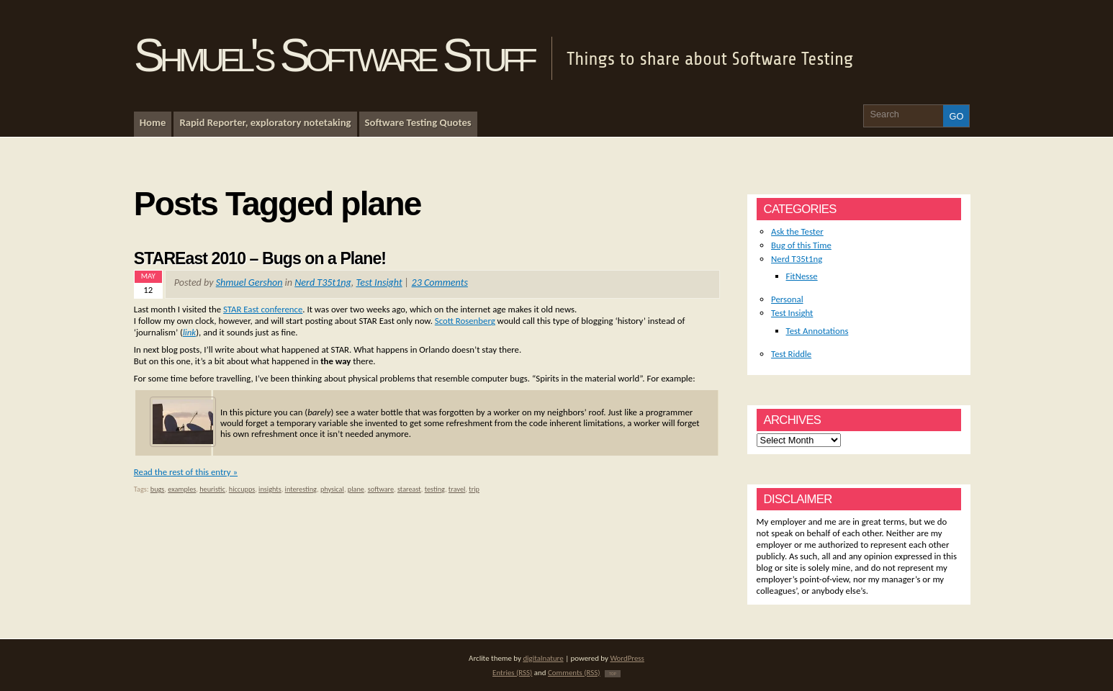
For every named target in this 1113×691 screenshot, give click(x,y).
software (381, 489)
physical (332, 489)
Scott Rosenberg (465, 320)
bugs (157, 489)
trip (474, 489)
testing (435, 489)
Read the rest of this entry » (186, 471)
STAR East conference (262, 309)
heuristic (212, 489)
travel (457, 489)
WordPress (627, 658)
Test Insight (379, 282)
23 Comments (440, 282)
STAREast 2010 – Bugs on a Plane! (260, 258)
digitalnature (543, 658)
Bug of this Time (801, 245)
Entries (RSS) (512, 672)
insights (269, 489)
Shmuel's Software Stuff (333, 55)
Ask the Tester (797, 231)
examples (182, 489)
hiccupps (242, 489)
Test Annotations (817, 330)
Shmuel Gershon (249, 282)
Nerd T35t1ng (322, 282)
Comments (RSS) (574, 672)
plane (356, 489)
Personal (787, 299)
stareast (409, 489)
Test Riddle (791, 353)
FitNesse (802, 276)
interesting (301, 489)
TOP (612, 674)
